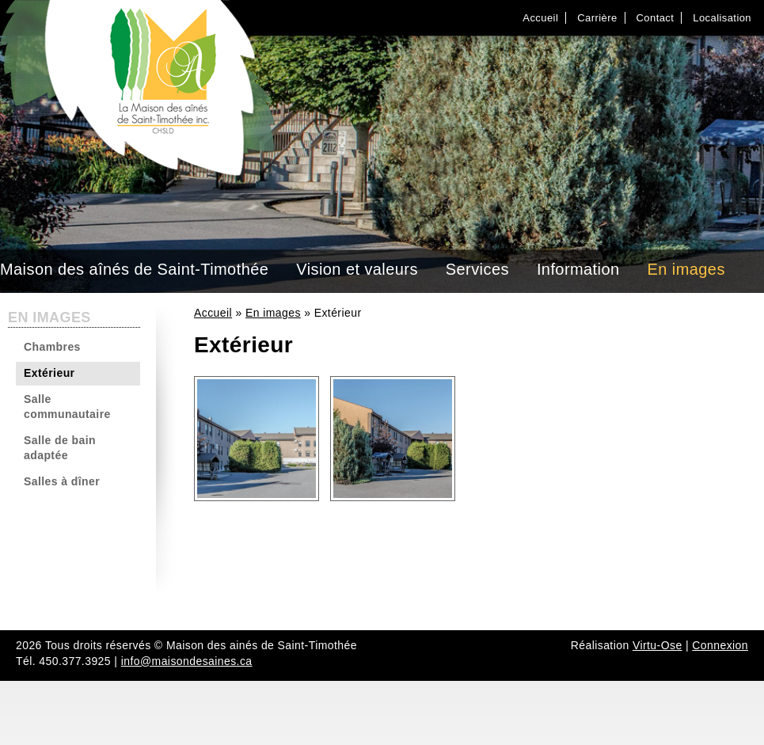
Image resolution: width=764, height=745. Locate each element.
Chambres (52, 346)
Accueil (540, 18)
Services (477, 269)
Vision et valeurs (357, 269)
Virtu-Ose (657, 645)
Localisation (722, 18)
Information (578, 269)
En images (686, 269)
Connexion (720, 645)
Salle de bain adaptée (60, 448)
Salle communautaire (67, 407)
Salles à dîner (62, 481)
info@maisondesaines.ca (187, 661)
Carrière (597, 18)
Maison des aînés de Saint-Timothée (134, 269)
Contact (656, 18)
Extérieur (49, 373)
